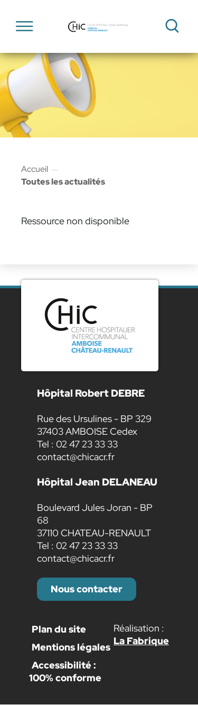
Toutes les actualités (63, 181)
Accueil (34, 169)
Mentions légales (71, 647)
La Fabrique (141, 641)
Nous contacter (86, 589)
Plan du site (59, 629)
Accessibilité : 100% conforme (65, 671)
